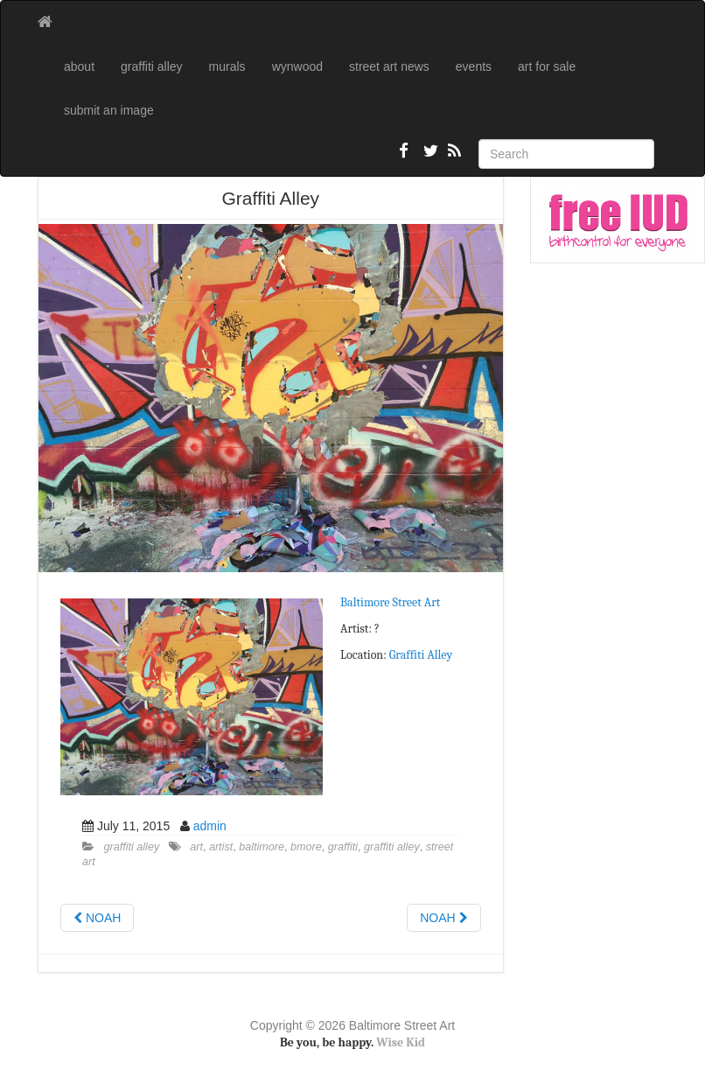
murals (227, 66)
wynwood (297, 66)
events (474, 66)
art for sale (547, 66)
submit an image (109, 110)
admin (210, 826)
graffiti (343, 847)
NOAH (97, 918)
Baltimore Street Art (390, 602)
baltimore (261, 847)
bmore (306, 847)
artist (221, 847)
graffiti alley (152, 66)
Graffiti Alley (420, 654)
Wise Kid (400, 1042)
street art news (389, 66)
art (196, 847)
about (79, 66)
